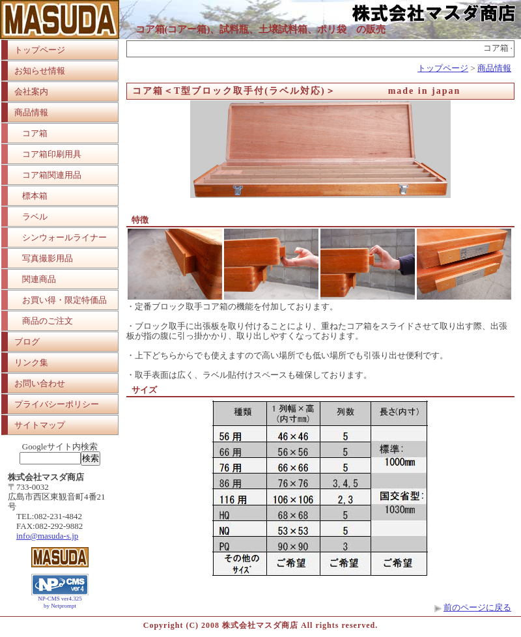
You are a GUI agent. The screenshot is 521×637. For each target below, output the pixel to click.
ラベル (35, 216)
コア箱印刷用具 (51, 154)
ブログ (27, 342)
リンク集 (31, 362)
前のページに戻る (477, 607)
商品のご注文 (47, 321)
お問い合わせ (39, 383)
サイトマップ (39, 425)
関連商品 (39, 279)
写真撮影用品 (47, 258)
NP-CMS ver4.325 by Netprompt (60, 602)
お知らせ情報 (39, 71)
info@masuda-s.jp (47, 536)
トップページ (39, 50)
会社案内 (31, 91)
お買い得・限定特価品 (64, 300)
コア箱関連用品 (51, 175)
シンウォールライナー (64, 237)
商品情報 (31, 112)
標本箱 (35, 196)
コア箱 (35, 133)
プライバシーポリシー (56, 404)
